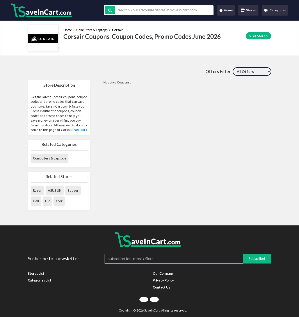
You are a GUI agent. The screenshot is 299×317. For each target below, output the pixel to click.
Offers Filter (218, 71)
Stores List (36, 273)
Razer (37, 190)
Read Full (79, 130)
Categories (275, 10)
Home (226, 11)
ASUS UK (54, 190)
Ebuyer (73, 190)
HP (47, 201)
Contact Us (161, 287)
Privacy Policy (163, 280)
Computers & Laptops (92, 30)
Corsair (117, 30)
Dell (36, 201)
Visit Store (258, 36)
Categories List (39, 280)
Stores (248, 10)
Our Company (163, 273)
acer (59, 201)
